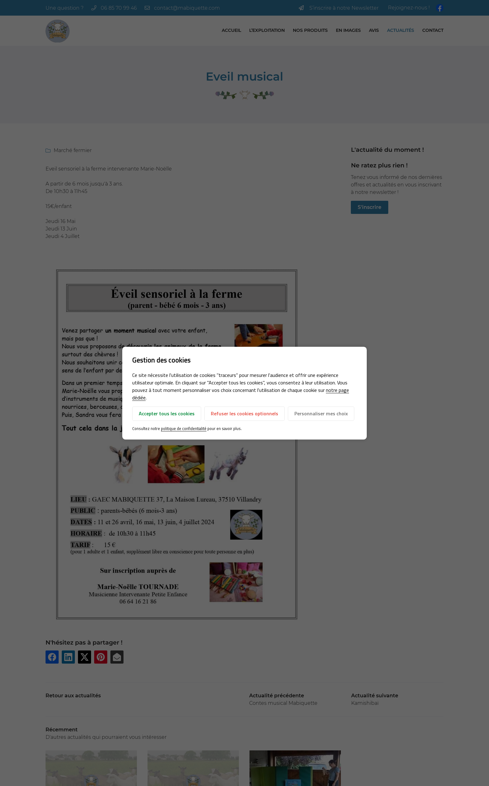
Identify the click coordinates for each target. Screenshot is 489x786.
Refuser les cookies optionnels (244, 414)
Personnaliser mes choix (321, 414)
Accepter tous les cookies (167, 414)
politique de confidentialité (183, 429)
